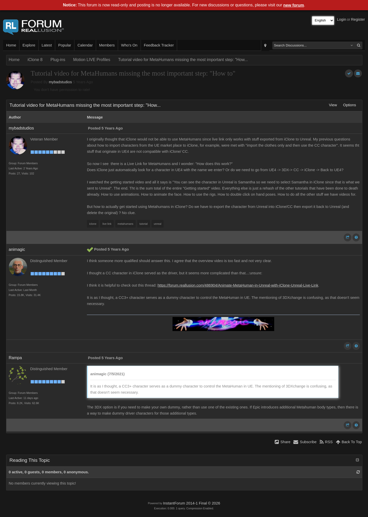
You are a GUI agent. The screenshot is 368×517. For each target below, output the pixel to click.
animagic (17, 249)
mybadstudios (60, 82)
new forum (293, 5)
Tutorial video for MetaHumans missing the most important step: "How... (183, 59)
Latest (47, 45)
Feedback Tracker (159, 45)
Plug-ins (57, 59)
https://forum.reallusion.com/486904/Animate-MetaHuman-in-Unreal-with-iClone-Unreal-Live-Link (237, 285)
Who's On (129, 45)
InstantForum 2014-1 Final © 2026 (191, 503)
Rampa (15, 358)
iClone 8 (35, 59)
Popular (64, 45)
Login (341, 19)
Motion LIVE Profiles (91, 59)
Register (358, 19)
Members (107, 45)
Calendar (85, 45)
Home (11, 45)
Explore (28, 45)
